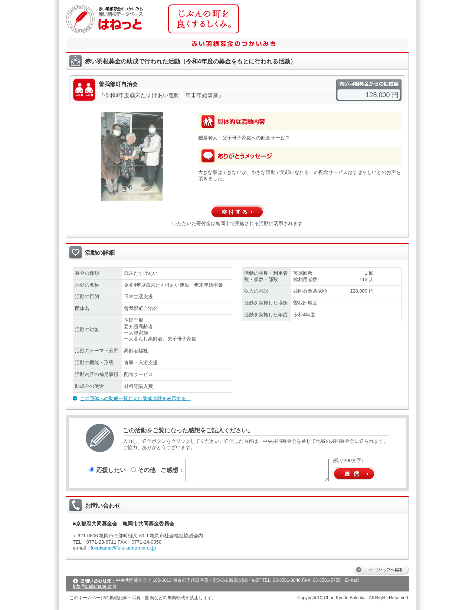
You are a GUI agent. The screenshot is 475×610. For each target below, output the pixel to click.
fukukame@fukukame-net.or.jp (123, 548)
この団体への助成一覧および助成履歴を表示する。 (135, 398)
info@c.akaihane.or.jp (94, 586)
